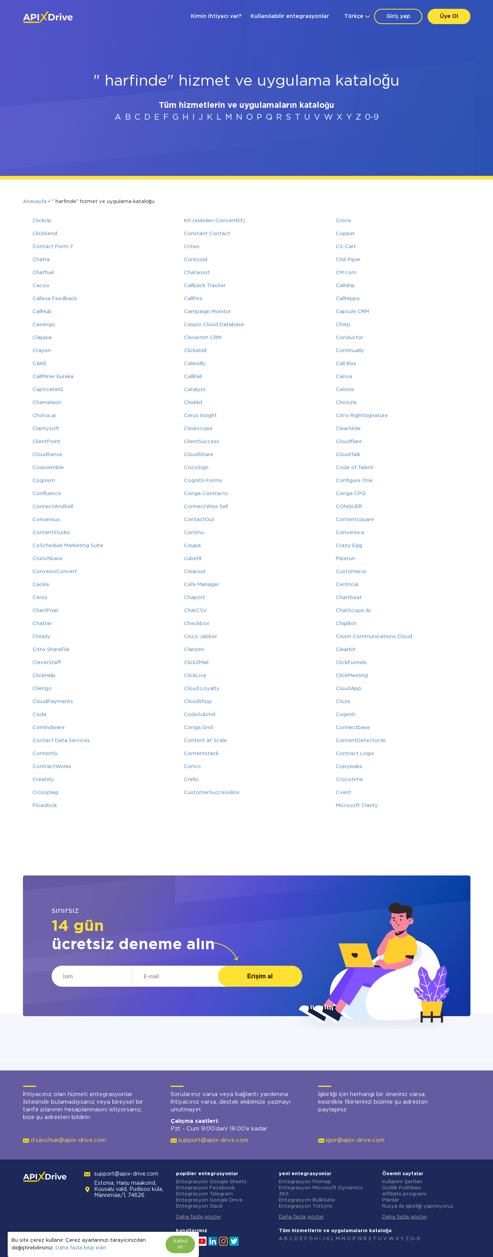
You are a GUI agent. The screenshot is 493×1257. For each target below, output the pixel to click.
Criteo (192, 247)
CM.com (346, 273)
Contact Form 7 (53, 247)
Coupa (192, 546)
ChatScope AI (353, 611)
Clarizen (194, 650)
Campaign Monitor (207, 312)
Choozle (346, 403)
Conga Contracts (206, 494)
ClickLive (195, 676)
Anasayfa (35, 202)
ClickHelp (44, 676)
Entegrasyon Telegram (204, 1194)
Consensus (46, 520)
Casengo (44, 325)
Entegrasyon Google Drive (209, 1200)
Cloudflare (349, 442)
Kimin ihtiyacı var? (216, 16)
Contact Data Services (61, 741)
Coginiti (345, 715)
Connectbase (353, 728)
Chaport (194, 598)
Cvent (343, 793)
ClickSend (45, 234)
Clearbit (346, 650)
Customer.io (351, 572)
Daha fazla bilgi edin (80, 1248)
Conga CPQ (351, 494)
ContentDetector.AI (361, 741)
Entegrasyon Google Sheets (211, 1182)
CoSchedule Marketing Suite (68, 546)
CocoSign (196, 468)
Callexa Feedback (55, 299)
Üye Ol (449, 16)
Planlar (390, 1200)
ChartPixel (45, 611)
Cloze (343, 702)
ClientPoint (46, 442)
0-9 (372, 117)
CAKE (40, 364)
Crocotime (349, 780)
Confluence (47, 494)
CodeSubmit (200, 715)
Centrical (347, 585)
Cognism (44, 481)
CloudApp (348, 689)
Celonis (345, 390)
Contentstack (201, 754)
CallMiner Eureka (53, 377)
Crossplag (45, 793)
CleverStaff (47, 663)
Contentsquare (355, 520)
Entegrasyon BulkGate (307, 1200)
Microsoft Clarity (357, 806)
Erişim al (260, 976)
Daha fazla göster (198, 1217)
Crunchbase (48, 559)
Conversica (350, 533)
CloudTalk (348, 455)
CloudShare (198, 455)
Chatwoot (197, 273)
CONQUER (349, 507)
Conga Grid (198, 728)
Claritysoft (46, 429)
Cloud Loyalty (202, 689)
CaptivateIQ (48, 390)
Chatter (42, 624)
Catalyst (194, 390)
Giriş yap (398, 16)
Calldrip (345, 286)
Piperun (345, 559)
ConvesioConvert (55, 572)
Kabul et (180, 1244)
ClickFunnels (351, 663)
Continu (194, 533)
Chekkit (193, 403)
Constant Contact (207, 234)
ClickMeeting (352, 676)
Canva (344, 377)
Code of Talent (354, 468)
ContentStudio (51, 533)
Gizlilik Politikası (401, 1188)
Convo (192, 767)
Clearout (195, 572)
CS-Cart (346, 247)
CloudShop (198, 702)
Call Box (346, 364)
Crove (343, 221)
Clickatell (195, 351)
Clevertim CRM (202, 338)
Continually (350, 351)
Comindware (49, 728)
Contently (45, 754)
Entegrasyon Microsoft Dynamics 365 (321, 1191)
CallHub (42, 312)
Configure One (354, 481)
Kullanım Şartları (402, 1182)
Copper (345, 234)
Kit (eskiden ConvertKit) (214, 221)
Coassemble (48, 468)
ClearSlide (348, 429)
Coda (39, 715)
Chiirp (343, 325)
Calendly (195, 364)
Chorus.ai (44, 416)
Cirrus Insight (200, 416)
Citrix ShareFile (51, 650)
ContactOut (199, 520)
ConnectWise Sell (206, 507)
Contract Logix (355, 754)
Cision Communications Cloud (374, 637)
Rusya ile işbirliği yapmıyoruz (418, 1206)
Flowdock (45, 806)
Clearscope (198, 429)
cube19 (193, 559)
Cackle (41, 585)
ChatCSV (195, 611)
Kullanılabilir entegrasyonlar (290, 16)
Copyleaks (349, 767)
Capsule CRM (352, 312)
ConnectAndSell (53, 507)
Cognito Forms (203, 481)
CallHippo (348, 299)
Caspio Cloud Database (214, 325)
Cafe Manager (201, 585)
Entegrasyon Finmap (305, 1182)
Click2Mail (196, 663)
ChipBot (346, 624)
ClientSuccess (201, 442)
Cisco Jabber (200, 637)
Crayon (42, 351)
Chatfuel (43, 273)
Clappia (42, 338)
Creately (43, 780)
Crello (191, 780)
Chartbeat (349, 598)
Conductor (349, 338)
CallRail (193, 377)
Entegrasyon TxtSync (306, 1206)
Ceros (40, 598)
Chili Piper (348, 260)
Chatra (41, 260)
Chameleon (47, 403)
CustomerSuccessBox (211, 793)
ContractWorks (52, 767)
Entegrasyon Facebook (205, 1188)
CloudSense (47, 455)
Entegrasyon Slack (199, 1206)
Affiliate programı (404, 1194)
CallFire (193, 299)
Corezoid (195, 260)
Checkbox (196, 624)
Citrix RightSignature (362, 416)
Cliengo (42, 689)
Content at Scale (205, 741)
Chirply (41, 637)
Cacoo (41, 286)
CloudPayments (53, 702)
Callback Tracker (205, 286)
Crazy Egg (349, 546)
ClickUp (42, 221)
